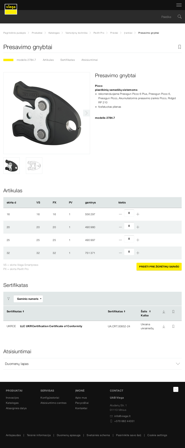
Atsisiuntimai (89, 59)
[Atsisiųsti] (164, 312)
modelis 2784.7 (26, 59)
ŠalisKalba (145, 313)
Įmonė (80, 390)
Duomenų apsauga (69, 435)
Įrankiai (128, 32)
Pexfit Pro (99, 32)
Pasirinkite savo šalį (128, 435)
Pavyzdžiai (82, 402)
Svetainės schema (98, 435)
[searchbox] (89, 16)
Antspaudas (13, 435)
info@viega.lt (120, 416)
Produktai (37, 32)
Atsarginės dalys (16, 408)
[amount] (129, 213)
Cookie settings (157, 435)
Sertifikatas (67, 59)
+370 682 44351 (122, 421)
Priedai (114, 32)
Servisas (47, 390)
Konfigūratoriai (49, 397)
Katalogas (54, 32)
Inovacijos (12, 397)
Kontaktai (81, 408)
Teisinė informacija (39, 435)
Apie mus (81, 397)
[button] (92, 363)
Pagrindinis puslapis (14, 32)
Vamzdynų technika (76, 32)
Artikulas (48, 59)
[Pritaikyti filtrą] (28, 298)
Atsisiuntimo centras (53, 402)
